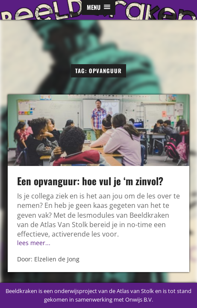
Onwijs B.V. (139, 299)
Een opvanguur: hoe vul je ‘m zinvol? (90, 181)
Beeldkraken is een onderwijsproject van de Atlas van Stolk (80, 291)
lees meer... (33, 243)
